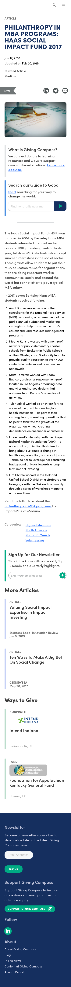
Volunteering (35, 540)
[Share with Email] (65, 91)
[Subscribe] (62, 575)
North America (36, 530)
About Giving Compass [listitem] (20, 949)
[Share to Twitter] (56, 91)
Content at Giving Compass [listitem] (23, 966)
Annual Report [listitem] (14, 972)
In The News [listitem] (13, 961)
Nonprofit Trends (38, 535)
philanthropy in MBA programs (28, 505)
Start (12, 191)
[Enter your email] (37, 575)
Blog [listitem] (8, 955)
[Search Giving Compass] (54, 5)
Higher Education (38, 525)
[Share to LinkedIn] (46, 91)
